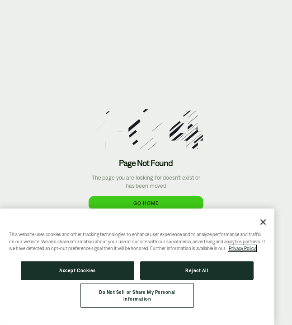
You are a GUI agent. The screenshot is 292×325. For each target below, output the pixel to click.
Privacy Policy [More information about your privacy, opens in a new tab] (242, 248)
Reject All (196, 270)
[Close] (263, 222)
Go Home (146, 203)
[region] (137, 267)
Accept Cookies (77, 270)
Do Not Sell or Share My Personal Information (137, 295)
